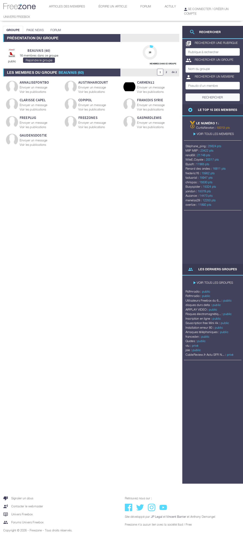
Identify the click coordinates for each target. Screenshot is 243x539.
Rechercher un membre (210, 77)
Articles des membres (67, 6)
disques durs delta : (199, 305)
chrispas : (192, 182)
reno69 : (191, 155)
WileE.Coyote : (196, 159)
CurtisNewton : (206, 127)
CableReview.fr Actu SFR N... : (206, 354)
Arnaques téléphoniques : (203, 332)
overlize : (192, 204)
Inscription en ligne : (199, 318)
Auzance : (193, 195)
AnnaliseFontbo (34, 82)
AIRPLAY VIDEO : (197, 309)
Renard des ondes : (199, 168)
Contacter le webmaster (23, 506)
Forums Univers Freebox (23, 522)
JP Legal (156, 516)
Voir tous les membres (215, 134)
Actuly (170, 6)
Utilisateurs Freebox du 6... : (204, 300)
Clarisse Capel (33, 100)
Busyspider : (194, 186)
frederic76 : (194, 173)
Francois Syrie (150, 100)
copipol (85, 100)
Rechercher (212, 97)
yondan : (192, 191)
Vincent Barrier (176, 516)
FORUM (55, 30)
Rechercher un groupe (209, 60)
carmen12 (145, 82)
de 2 (174, 72)
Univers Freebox (16, 16)
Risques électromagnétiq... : (205, 314)
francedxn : (193, 336)
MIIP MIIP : (193, 150)
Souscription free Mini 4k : (203, 323)
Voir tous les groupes (215, 282)
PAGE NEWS (35, 30)
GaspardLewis (149, 117)
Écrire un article (113, 6)
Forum (145, 6)
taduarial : (193, 177)
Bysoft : (191, 164)
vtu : (189, 345)
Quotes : (191, 341)
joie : (189, 350)
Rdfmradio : (194, 291)
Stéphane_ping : (197, 146)
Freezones (87, 117)
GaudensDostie (33, 135)
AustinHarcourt (93, 82)
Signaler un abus (18, 498)
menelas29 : (194, 200)
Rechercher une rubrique (212, 44)
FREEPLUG (28, 117)
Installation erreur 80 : (200, 327)
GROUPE (13, 30)
